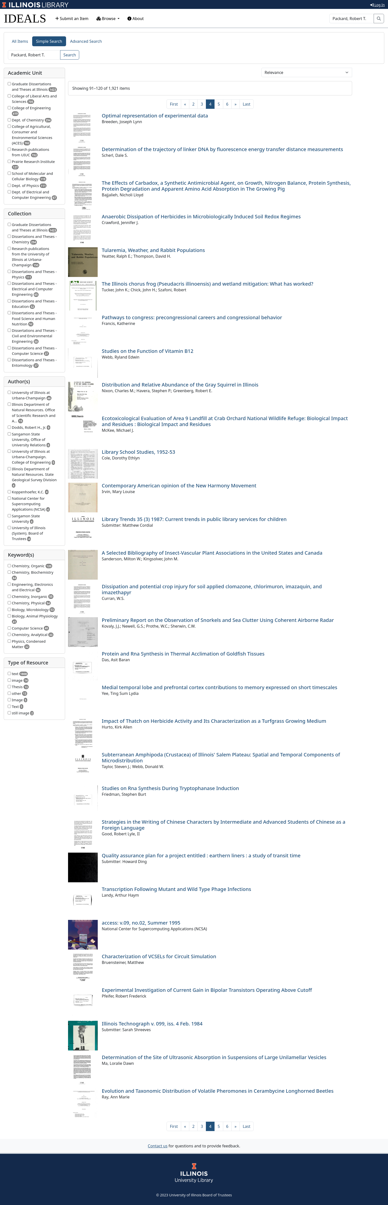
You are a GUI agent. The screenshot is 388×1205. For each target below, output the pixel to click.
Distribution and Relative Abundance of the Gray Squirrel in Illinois (180, 384)
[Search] (351, 18)
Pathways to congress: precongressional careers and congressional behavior (192, 317)
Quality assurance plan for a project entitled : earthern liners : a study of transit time (201, 855)
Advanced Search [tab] (86, 41)
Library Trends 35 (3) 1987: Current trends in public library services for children (194, 519)
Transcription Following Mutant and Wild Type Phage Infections (176, 889)
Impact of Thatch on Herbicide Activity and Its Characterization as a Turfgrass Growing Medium (214, 721)
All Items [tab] (20, 41)
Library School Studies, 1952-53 (138, 452)
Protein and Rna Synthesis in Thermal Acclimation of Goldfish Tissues (183, 653)
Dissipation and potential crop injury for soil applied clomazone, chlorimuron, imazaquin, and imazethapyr (212, 589)
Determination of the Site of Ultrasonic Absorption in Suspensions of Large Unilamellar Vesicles (214, 1057)
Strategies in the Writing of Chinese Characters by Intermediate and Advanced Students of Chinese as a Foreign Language (223, 824)
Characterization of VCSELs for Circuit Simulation (159, 956)
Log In (377, 4)
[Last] (247, 104)
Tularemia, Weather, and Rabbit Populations (153, 250)
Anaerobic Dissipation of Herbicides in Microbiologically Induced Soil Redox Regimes (201, 216)
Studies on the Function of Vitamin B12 (147, 351)
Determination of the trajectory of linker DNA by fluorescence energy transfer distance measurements (222, 149)
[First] (174, 104)
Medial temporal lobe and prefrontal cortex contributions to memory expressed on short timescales (219, 687)
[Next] (235, 104)
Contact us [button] (158, 1146)
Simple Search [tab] (49, 41)
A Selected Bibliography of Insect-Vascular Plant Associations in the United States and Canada (212, 552)
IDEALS (25, 18)
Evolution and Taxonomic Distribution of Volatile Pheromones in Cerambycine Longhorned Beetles (218, 1091)
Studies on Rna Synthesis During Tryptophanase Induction (170, 788)
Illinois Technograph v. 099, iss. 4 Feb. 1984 (152, 1023)
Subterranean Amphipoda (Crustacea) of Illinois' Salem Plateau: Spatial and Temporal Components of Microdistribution (221, 757)
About (135, 18)
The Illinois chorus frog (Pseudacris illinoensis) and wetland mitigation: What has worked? (207, 283)
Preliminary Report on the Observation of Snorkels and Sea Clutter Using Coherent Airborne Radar (218, 620)
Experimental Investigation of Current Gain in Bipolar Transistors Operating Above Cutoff (207, 990)
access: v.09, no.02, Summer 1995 (141, 922)
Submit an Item (72, 18)
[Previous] (185, 104)
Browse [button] (107, 18)
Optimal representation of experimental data (155, 115)
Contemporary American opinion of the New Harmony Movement (179, 485)
